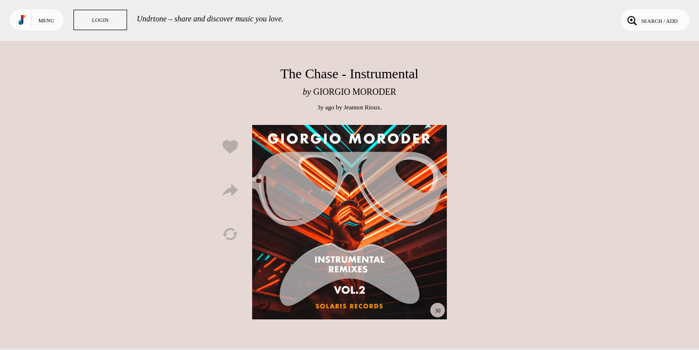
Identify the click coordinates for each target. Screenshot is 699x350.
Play (349, 222)
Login (100, 20)
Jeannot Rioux (362, 107)
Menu (46, 20)
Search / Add (651, 20)
